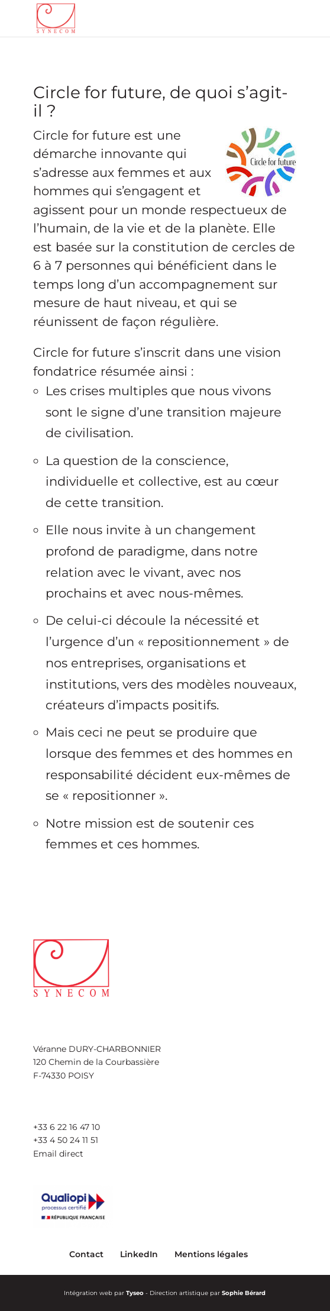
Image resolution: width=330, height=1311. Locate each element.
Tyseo (135, 1293)
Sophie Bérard (244, 1293)
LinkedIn (139, 1254)
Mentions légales (211, 1254)
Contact (86, 1254)
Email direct (58, 1153)
